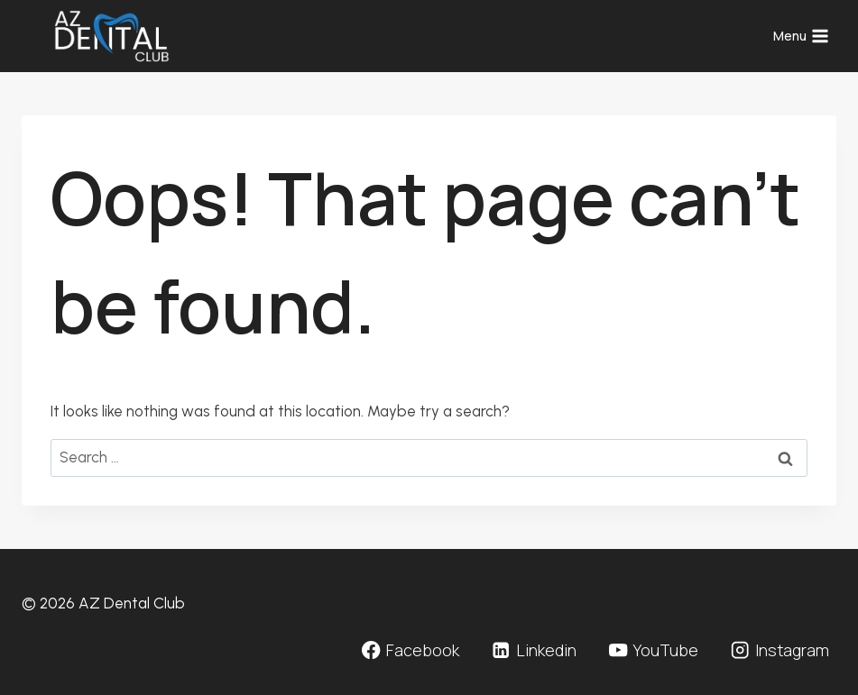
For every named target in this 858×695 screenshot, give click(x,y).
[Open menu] (800, 36)
